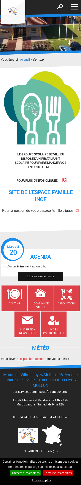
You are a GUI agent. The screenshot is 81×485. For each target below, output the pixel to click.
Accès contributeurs (53, 331)
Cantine (14, 303)
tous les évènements (40, 276)
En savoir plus (41, 480)
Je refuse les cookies (58, 473)
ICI (76, 210)
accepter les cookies (30, 359)
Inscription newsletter (27, 331)
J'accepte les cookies (25, 473)
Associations (67, 303)
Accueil (25, 59)
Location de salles (40, 305)
